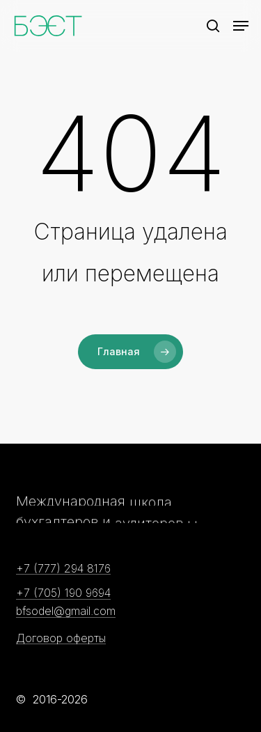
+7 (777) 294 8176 (63, 569)
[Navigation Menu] (240, 26)
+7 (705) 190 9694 (63, 593)
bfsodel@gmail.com (66, 611)
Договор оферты (61, 638)
